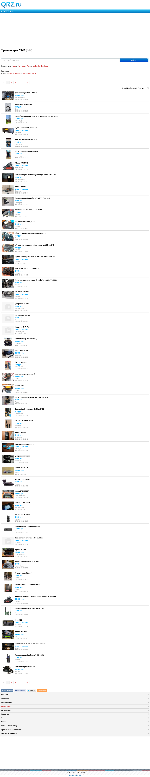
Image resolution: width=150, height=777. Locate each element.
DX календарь (6, 710)
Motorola (36, 66)
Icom (14, 66)
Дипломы (4, 694)
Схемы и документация (9, 726)
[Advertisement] (69, 30)
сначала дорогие (14, 73)
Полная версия (75, 775)
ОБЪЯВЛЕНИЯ (7, 11)
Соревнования (6, 702)
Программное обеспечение (11, 730)
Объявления (5, 706)
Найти (133, 60)
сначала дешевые (29, 73)
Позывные (5, 698)
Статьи (3, 722)
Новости (4, 718)
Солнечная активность (9, 734)
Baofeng (44, 66)
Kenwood (21, 66)
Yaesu (29, 66)
